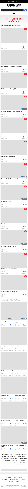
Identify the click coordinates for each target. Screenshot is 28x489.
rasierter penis (11, 464)
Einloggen (18, 1)
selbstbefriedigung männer (10, 462)
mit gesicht (21, 462)
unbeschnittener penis (14, 466)
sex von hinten (14, 458)
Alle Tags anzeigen (14, 469)
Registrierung (11, 1)
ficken (4, 456)
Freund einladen (14, 479)
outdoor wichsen (11, 456)
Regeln (11, 481)
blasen (24, 454)
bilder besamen (17, 454)
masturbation (22, 460)
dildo (5, 464)
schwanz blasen (21, 456)
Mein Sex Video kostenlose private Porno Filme (12, 486)
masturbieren (23, 458)
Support (23, 479)
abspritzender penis (7, 454)
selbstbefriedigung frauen (10, 460)
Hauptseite (8, 477)
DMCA (17, 481)
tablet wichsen (5, 458)
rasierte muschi (20, 464)
